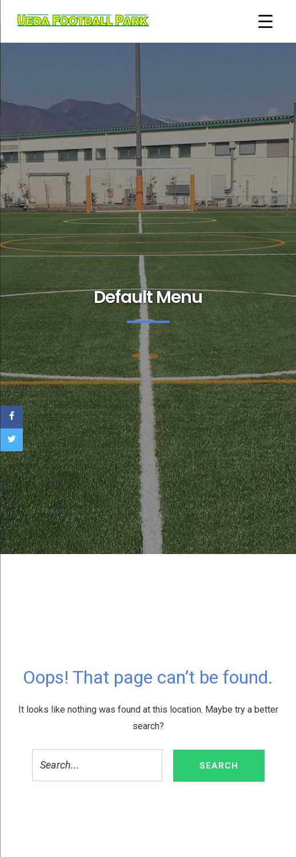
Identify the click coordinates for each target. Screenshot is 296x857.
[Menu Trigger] (265, 21)
